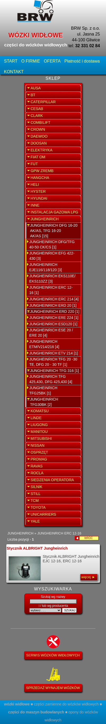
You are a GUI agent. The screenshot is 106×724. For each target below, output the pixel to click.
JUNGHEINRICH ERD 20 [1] (53, 305)
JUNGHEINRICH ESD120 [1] (53, 324)
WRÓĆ (91, 538)
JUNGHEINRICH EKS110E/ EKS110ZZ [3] (52, 278)
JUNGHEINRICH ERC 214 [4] (54, 299)
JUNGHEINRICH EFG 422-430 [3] (51, 256)
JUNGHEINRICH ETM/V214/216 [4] (44, 344)
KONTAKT (14, 71)
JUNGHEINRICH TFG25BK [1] (43, 390)
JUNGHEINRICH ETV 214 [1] (53, 353)
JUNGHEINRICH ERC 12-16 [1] (51, 290)
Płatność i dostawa (82, 61)
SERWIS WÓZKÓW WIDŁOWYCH (53, 655)
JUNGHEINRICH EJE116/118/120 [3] (45, 267)
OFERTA (52, 61)
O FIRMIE (30, 61)
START (10, 61)
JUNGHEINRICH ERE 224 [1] (53, 317)
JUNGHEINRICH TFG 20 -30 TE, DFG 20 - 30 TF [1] (53, 362)
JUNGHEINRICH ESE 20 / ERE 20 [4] (51, 332)
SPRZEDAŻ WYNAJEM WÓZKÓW (53, 688)
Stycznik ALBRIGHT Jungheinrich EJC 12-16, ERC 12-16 (53, 563)
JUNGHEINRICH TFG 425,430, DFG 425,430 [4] (50, 379)
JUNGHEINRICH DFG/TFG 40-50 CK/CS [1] (52, 244)
